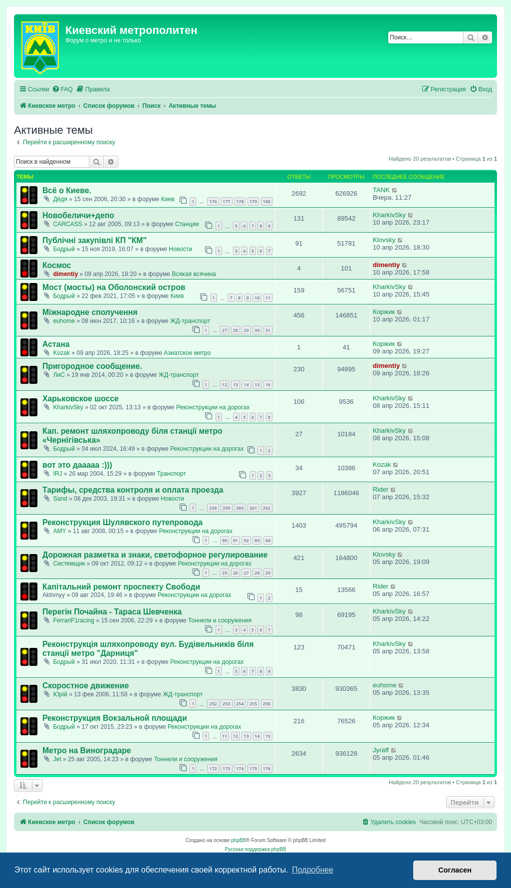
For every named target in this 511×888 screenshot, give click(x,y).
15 (257, 384)
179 (253, 201)
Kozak (61, 352)
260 (240, 508)
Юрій (60, 694)
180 (266, 201)
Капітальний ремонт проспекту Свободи (121, 587)
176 (213, 201)
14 (246, 384)
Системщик (69, 563)
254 (240, 703)
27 (224, 330)
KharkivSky (389, 215)
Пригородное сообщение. (92, 366)
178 (240, 201)
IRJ (57, 473)
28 (235, 330)
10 (257, 298)
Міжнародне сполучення (89, 312)
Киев (168, 199)
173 (226, 768)
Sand (60, 498)
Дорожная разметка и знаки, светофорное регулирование (154, 555)
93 (257, 540)
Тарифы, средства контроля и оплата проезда (132, 490)
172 (213, 768)
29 (246, 330)
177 (226, 201)
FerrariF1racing (73, 620)
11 (267, 298)
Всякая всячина (194, 274)
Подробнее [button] (312, 870)
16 (267, 384)
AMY (59, 531)
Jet (57, 759)
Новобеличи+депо (78, 215)
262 (266, 508)
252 (213, 703)
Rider (381, 489)
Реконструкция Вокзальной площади (114, 718)
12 (224, 384)
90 (224, 540)
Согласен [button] (455, 870)
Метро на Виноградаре (86, 750)
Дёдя (60, 199)
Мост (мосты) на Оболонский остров (113, 287)
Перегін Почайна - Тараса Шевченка (112, 611)
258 (213, 508)
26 (235, 573)
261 (253, 508)
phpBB (238, 840)
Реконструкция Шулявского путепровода (122, 522)
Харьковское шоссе (80, 398)
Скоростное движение (85, 685)
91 (235, 540)
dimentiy (65, 274)
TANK (381, 190)
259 (226, 508)
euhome (64, 320)
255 (253, 703)
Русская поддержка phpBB (255, 849)
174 (240, 768)
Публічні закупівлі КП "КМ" (94, 240)
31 (267, 330)
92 (246, 540)
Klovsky (384, 240)
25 (224, 573)
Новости (180, 249)
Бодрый (64, 249)
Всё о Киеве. (66, 190)
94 (267, 540)
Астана (56, 344)
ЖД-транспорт (190, 320)
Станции (187, 224)
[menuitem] (62, 89)
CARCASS (67, 224)
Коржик (384, 311)
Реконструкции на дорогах (213, 407)
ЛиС (58, 374)
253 (226, 703)
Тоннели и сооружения (220, 620)
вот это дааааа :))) (77, 465)
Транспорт (171, 473)
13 (235, 384)
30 (257, 330)
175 (253, 768)
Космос (56, 265)
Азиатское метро (187, 352)
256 (266, 703)
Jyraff (381, 750)
